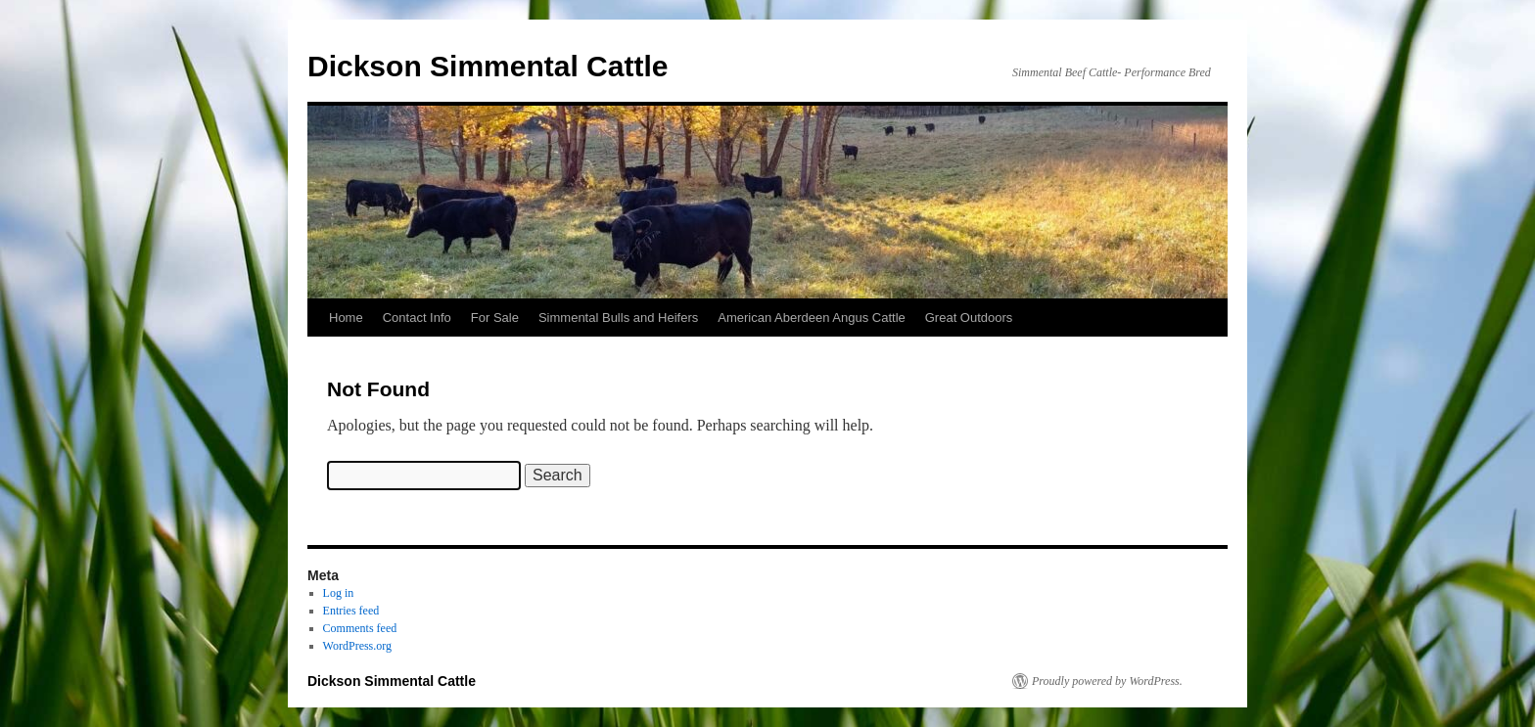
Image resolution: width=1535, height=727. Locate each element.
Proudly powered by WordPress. (1107, 681)
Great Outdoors (969, 317)
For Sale (495, 317)
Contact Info (417, 317)
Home (346, 317)
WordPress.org (357, 646)
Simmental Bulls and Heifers (618, 317)
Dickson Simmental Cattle (487, 66)
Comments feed (360, 628)
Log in (338, 593)
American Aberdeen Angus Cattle (812, 317)
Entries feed (351, 610)
